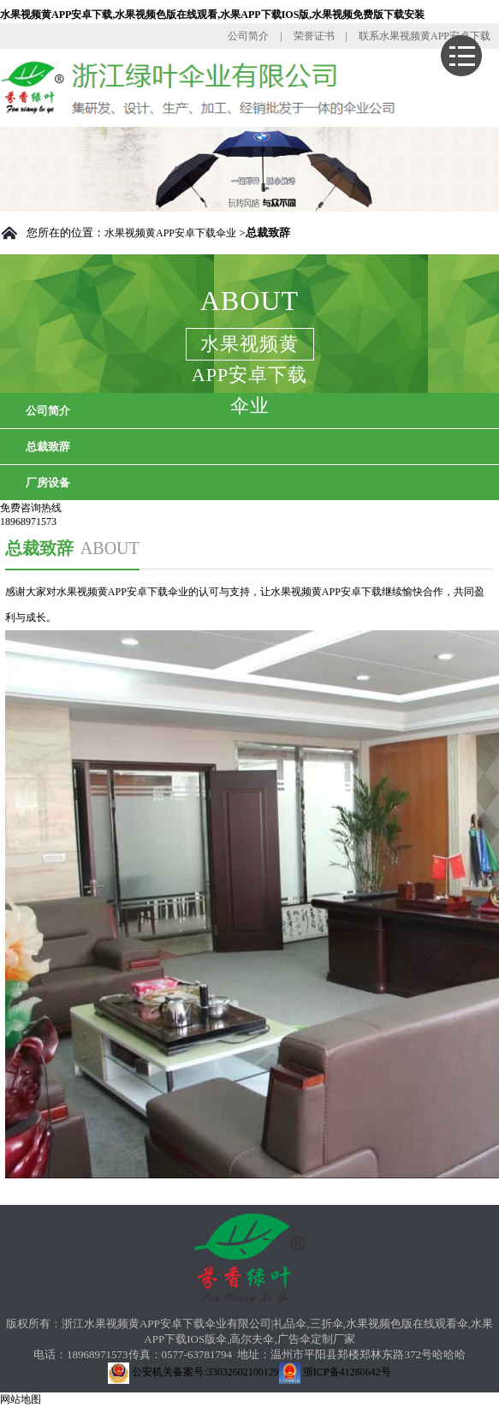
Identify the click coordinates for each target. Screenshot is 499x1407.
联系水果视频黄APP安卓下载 (424, 36)
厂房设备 (48, 482)
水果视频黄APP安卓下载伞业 (170, 233)
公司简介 (248, 36)
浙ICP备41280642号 (335, 1372)
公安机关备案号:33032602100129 (193, 1372)
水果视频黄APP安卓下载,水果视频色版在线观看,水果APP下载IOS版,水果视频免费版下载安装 (212, 15)
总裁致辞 (48, 446)
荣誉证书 (314, 36)
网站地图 (20, 1399)
